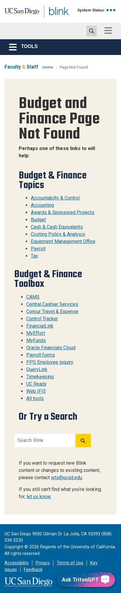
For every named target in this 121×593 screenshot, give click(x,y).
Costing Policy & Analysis (58, 234)
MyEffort (35, 333)
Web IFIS (36, 391)
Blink (48, 19)
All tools (35, 398)
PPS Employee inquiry (49, 362)
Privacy (43, 563)
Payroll (38, 249)
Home (48, 67)
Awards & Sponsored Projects (62, 212)
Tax (34, 256)
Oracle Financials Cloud (50, 348)
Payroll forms (40, 355)
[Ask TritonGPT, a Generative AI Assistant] (86, 579)
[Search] (83, 440)
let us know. (39, 496)
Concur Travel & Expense (52, 311)
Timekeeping (40, 377)
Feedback (33, 569)
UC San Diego (18, 13)
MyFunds (36, 340)
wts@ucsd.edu (66, 477)
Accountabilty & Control (55, 198)
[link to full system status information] (111, 10)
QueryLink (36, 369)
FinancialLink (39, 326)
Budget (38, 220)
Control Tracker (42, 319)
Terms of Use (70, 563)
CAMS (33, 297)
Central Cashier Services (52, 304)
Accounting (42, 205)
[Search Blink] (44, 440)
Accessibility (17, 563)
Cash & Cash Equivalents (57, 227)
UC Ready (36, 384)
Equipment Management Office (63, 241)
